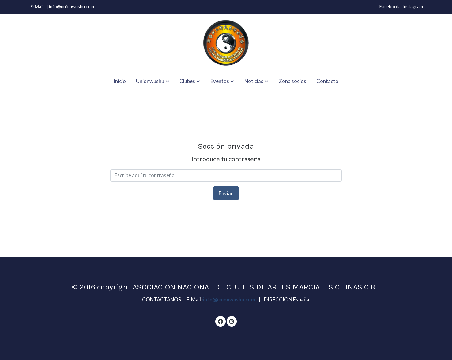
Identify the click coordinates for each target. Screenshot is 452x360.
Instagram (412, 6)
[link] (226, 43)
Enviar (226, 193)
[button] (153, 81)
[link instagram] (231, 321)
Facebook (389, 6)
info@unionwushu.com (229, 299)
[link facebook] (220, 321)
